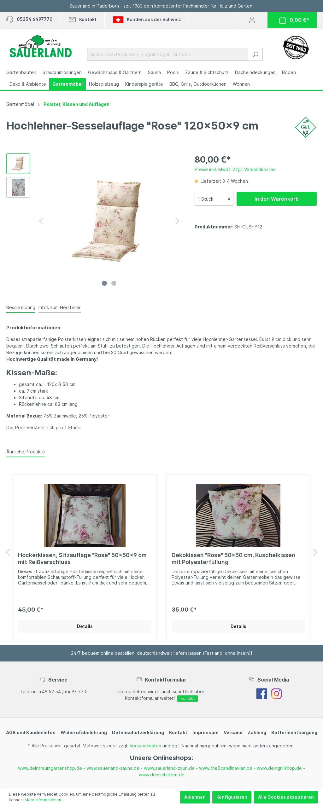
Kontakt (187, 698)
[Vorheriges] (41, 221)
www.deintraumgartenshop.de (50, 768)
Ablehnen (195, 797)
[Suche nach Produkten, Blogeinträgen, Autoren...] (167, 54)
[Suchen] (255, 54)
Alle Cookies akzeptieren (286, 797)
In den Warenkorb (277, 199)
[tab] (20, 307)
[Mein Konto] (252, 20)
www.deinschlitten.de (162, 774)
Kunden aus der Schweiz (147, 19)
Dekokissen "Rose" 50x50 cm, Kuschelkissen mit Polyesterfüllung (233, 558)
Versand (233, 732)
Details (85, 626)
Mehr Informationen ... (45, 799)
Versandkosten (145, 745)
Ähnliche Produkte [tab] (25, 451)
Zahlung (257, 732)
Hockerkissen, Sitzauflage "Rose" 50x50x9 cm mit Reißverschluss (82, 558)
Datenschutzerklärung (138, 732)
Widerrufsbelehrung (84, 732)
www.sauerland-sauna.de (112, 768)
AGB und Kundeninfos (31, 732)
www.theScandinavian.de (225, 768)
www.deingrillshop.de (279, 768)
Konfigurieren (231, 797)
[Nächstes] (177, 221)
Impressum (205, 732)
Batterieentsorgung (294, 732)
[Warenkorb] (294, 20)
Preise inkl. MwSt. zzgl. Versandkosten (235, 169)
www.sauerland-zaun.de (169, 768)
